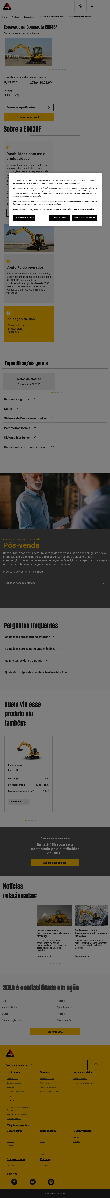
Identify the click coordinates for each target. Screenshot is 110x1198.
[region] (55, 199)
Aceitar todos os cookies (84, 217)
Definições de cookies (24, 217)
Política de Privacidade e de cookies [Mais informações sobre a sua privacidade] (80, 209)
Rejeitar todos (60, 217)
